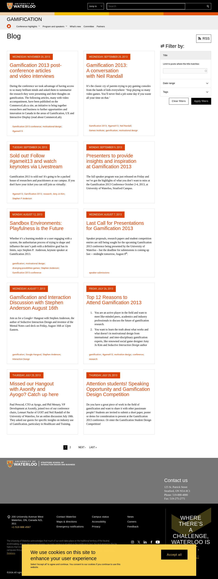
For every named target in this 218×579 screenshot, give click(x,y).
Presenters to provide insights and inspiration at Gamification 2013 (111, 161)
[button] (183, 6)
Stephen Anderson (50, 268)
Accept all (174, 554)
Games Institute (96, 130)
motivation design (122, 354)
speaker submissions (99, 272)
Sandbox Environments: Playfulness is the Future (37, 225)
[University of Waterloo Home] (21, 6)
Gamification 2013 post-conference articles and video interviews (35, 70)
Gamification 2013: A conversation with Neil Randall (106, 70)
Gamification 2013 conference (26, 126)
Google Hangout (33, 354)
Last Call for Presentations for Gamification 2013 (115, 225)
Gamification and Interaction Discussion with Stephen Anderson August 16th (40, 303)
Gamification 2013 (98, 126)
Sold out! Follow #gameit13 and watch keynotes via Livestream (36, 161)
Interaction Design (21, 359)
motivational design (52, 126)
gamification (112, 130)
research (47, 194)
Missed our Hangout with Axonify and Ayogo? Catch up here (34, 389)
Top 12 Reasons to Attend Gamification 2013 (114, 300)
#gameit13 (17, 131)
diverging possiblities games (26, 268)
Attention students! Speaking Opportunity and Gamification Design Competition (118, 389)
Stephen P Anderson (22, 198)
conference (138, 354)
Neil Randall (125, 126)
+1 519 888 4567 (21, 527)
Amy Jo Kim (59, 194)
